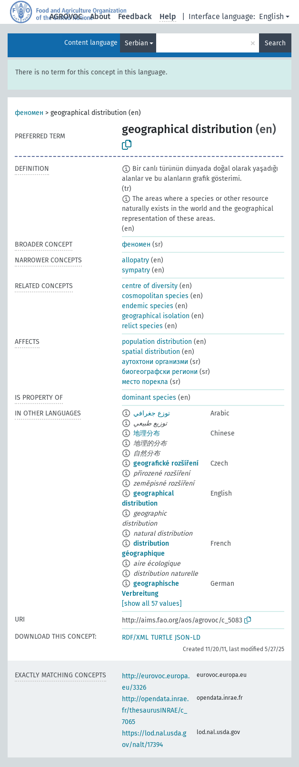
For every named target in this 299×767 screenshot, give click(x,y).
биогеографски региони (160, 372)
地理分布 (146, 433)
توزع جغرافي (151, 413)
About (100, 16)
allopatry (135, 260)
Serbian (136, 43)
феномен (29, 113)
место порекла (145, 382)
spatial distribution (151, 352)
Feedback (135, 16)
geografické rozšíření (166, 463)
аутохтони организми (155, 362)
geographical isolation (155, 316)
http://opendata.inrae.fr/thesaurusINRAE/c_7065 (155, 710)
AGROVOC (66, 16)
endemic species (147, 306)
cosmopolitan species (155, 296)
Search (275, 43)
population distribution (157, 342)
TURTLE (161, 637)
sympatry (136, 270)
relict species (142, 326)
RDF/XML (135, 637)
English (271, 16)
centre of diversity (150, 286)
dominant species (149, 398)
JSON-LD (187, 637)
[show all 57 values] (152, 604)
